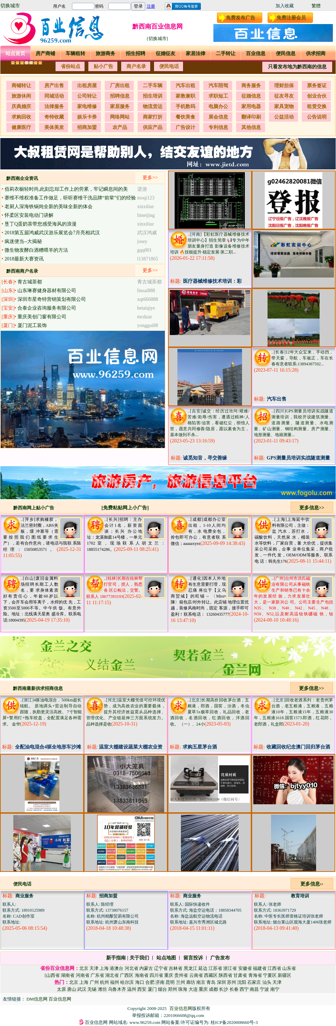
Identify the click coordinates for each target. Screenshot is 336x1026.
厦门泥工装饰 (32, 325)
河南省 (82, 975)
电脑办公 (218, 106)
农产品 (119, 127)
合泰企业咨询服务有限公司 (46, 308)
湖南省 (67, 975)
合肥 (149, 982)
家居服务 (120, 106)
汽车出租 (185, 85)
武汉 (81, 989)
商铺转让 (21, 85)
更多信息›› (311, 884)
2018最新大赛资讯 (24, 258)
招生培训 (152, 96)
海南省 (141, 975)
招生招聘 (135, 53)
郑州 (172, 989)
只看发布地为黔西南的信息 (297, 66)
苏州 (231, 982)
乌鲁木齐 (117, 989)
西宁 (244, 989)
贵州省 (181, 975)
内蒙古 (146, 968)
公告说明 (317, 117)
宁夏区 (270, 975)
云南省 (196, 975)
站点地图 (166, 957)
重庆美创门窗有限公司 (41, 316)
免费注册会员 (291, 17)
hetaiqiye (146, 308)
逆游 (142, 189)
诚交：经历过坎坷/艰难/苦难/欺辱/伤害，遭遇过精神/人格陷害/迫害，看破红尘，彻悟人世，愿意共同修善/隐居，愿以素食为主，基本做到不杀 (209, 423)
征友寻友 (284, 96)
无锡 (91, 989)
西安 (141, 989)
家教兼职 (185, 96)
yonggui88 (147, 325)
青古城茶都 (29, 281)
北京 (83, 968)
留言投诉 (193, 957)
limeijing (146, 215)
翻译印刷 (251, 117)
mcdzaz (144, 316)
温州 (131, 989)
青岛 (211, 982)
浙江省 (230, 968)
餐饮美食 (185, 117)
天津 (93, 968)
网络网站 (120, 117)
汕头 (266, 982)
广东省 (97, 975)
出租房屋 (87, 85)
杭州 (104, 982)
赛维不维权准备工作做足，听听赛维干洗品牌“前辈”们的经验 (70, 197)
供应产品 (152, 127)
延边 (202, 968)
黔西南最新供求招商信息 (38, 688)
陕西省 (225, 975)
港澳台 (116, 968)
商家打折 (152, 117)
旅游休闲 (21, 96)
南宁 (274, 989)
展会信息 (218, 117)
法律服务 (54, 106)
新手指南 (116, 957)
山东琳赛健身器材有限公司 (46, 290)
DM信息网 (38, 999)
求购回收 (21, 117)
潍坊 (102, 989)
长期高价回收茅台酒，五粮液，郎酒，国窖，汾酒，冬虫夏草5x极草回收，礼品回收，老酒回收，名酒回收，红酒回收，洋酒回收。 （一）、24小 (209, 712)
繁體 (316, 5)
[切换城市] (157, 38)
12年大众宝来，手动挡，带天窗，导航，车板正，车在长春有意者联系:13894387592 (302, 358)
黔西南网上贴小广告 (33, 507)
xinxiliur (145, 206)
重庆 (168, 975)
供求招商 (316, 53)
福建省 (259, 968)
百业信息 (255, 53)
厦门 (152, 989)
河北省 (131, 968)
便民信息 (285, 53)
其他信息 (251, 127)
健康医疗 (21, 127)
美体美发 (54, 127)
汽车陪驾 (218, 85)
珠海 (182, 989)
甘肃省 (240, 975)
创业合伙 (317, 96)
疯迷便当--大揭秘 (23, 241)
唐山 (71, 989)
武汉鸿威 (147, 232)
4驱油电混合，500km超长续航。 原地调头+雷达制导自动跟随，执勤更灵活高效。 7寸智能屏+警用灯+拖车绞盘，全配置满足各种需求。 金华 (42, 712)
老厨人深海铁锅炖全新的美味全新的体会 (49, 206)
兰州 (180, 982)
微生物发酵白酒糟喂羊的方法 (36, 250)
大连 (193, 989)
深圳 (221, 982)
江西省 (274, 968)
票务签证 (317, 85)
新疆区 (284, 975)
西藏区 (211, 975)
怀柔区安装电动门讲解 (29, 215)
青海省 (255, 975)
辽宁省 (161, 968)
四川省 (156, 975)
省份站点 (70, 66)
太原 (61, 989)
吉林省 (175, 968)
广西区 (126, 975)
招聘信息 (120, 96)
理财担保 (284, 85)
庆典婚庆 (21, 106)
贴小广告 (103, 66)
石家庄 (254, 982)
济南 (160, 982)
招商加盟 (87, 127)
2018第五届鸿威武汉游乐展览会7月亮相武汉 (52, 232)
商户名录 (136, 66)
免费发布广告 (240, 17)
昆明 (170, 982)
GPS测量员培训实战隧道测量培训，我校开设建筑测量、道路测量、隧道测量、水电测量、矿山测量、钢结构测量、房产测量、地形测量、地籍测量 (293, 423)
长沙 (223, 989)
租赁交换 (317, 106)
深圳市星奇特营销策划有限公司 (51, 299)
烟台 (162, 989)
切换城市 (10, 5)
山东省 (289, 968)
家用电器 (251, 106)
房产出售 (54, 85)
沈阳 (241, 982)
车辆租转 (75, 53)
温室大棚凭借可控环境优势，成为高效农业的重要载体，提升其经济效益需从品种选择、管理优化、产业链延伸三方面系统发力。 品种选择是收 (126, 712)
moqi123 (146, 197)
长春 (234, 989)
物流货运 (152, 106)
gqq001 (144, 250)
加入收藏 (285, 5)
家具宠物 (284, 106)
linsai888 (146, 290)
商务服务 (251, 85)
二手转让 (225, 53)
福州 (114, 982)
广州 (94, 982)
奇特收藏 (54, 117)
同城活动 (54, 96)
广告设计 (185, 127)
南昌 (254, 989)
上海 (104, 968)
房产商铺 (45, 53)
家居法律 (195, 53)
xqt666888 (147, 299)
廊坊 (190, 982)
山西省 (53, 975)
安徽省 (245, 968)
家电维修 (87, 106)
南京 (200, 982)
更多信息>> (311, 507)
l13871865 (147, 258)
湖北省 (112, 975)
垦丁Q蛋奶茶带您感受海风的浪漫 (40, 224)
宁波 (264, 989)
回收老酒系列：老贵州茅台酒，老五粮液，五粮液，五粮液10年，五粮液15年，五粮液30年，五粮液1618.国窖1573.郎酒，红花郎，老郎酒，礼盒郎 (293, 712)
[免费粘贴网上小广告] (125, 507)
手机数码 (185, 106)
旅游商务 (105, 53)
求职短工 (218, 96)
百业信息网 (60, 999)
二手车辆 (152, 85)
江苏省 (215, 968)
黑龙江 (190, 968)
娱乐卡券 (87, 117)
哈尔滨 (127, 982)
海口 (139, 982)
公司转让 (87, 96)
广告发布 (220, 957)
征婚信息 (251, 96)
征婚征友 (165, 53)
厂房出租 (120, 85)
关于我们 (139, 957)
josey (142, 241)
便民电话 (169, 66)
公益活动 (284, 117)
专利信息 (218, 127)
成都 (213, 989)
